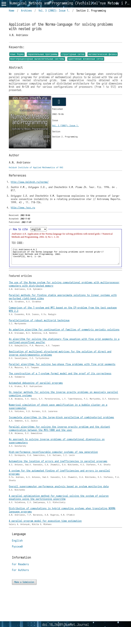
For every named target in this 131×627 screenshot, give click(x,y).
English (17, 541)
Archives (26, 11)
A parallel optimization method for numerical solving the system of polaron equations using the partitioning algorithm (59, 498)
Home (11, 11)
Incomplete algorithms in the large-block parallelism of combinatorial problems (61, 417)
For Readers (20, 565)
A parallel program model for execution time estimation (45, 521)
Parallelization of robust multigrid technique (39, 320)
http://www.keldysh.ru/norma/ (30, 182)
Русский (17, 547)
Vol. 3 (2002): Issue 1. (54, 11)
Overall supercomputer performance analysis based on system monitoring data (59, 487)
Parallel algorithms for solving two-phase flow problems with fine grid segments (62, 364)
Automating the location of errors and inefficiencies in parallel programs (58, 461)
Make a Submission (24, 582)
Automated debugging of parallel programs (36, 383)
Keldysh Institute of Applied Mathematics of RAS (36, 168)
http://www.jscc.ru (23, 208)
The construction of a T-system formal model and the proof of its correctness (60, 374)
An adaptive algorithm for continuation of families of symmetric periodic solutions (64, 330)
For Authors (20, 570)
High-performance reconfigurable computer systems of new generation (53, 452)
